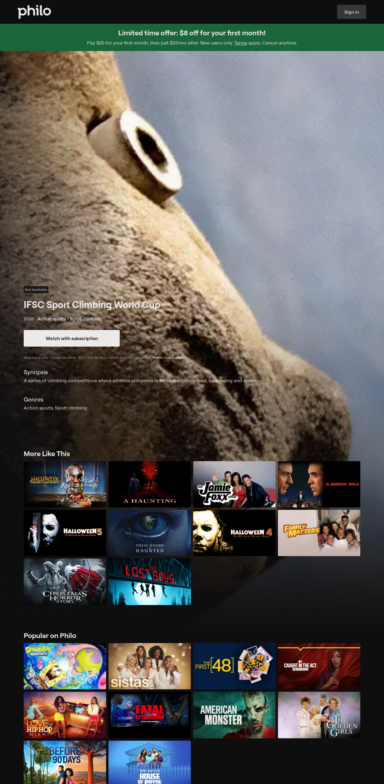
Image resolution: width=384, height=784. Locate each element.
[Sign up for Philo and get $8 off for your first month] (192, 37)
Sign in (351, 12)
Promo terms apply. (168, 357)
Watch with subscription (72, 338)
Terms (240, 43)
